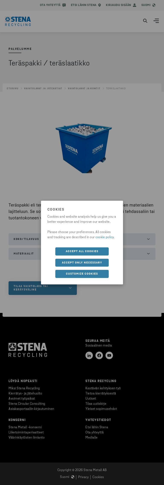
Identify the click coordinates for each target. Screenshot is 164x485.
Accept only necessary (82, 262)
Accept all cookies (82, 251)
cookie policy (104, 237)
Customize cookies (82, 273)
